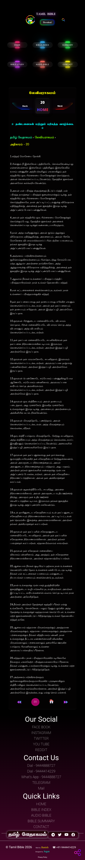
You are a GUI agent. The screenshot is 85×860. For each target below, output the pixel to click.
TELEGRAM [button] (41, 783)
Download (47, 22)
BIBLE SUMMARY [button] (41, 821)
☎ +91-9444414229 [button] (65, 847)
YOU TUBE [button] (41, 744)
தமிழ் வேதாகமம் (21, 137)
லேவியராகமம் (44, 137)
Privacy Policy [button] (42, 857)
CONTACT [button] (41, 827)
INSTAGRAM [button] (41, 733)
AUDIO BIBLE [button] (41, 815)
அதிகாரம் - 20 (19, 144)
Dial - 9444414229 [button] (41, 771)
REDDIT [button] (41, 750)
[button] (30, 20)
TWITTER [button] (41, 738)
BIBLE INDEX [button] (41, 810)
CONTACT (68, 64)
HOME (17, 45)
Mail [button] (41, 788)
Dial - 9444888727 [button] (41, 765)
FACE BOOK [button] (41, 727)
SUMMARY (67, 45)
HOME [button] (41, 804)
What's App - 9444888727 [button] (41, 777)
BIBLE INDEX (42, 45)
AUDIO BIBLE (42, 64)
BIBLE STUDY (17, 64)
